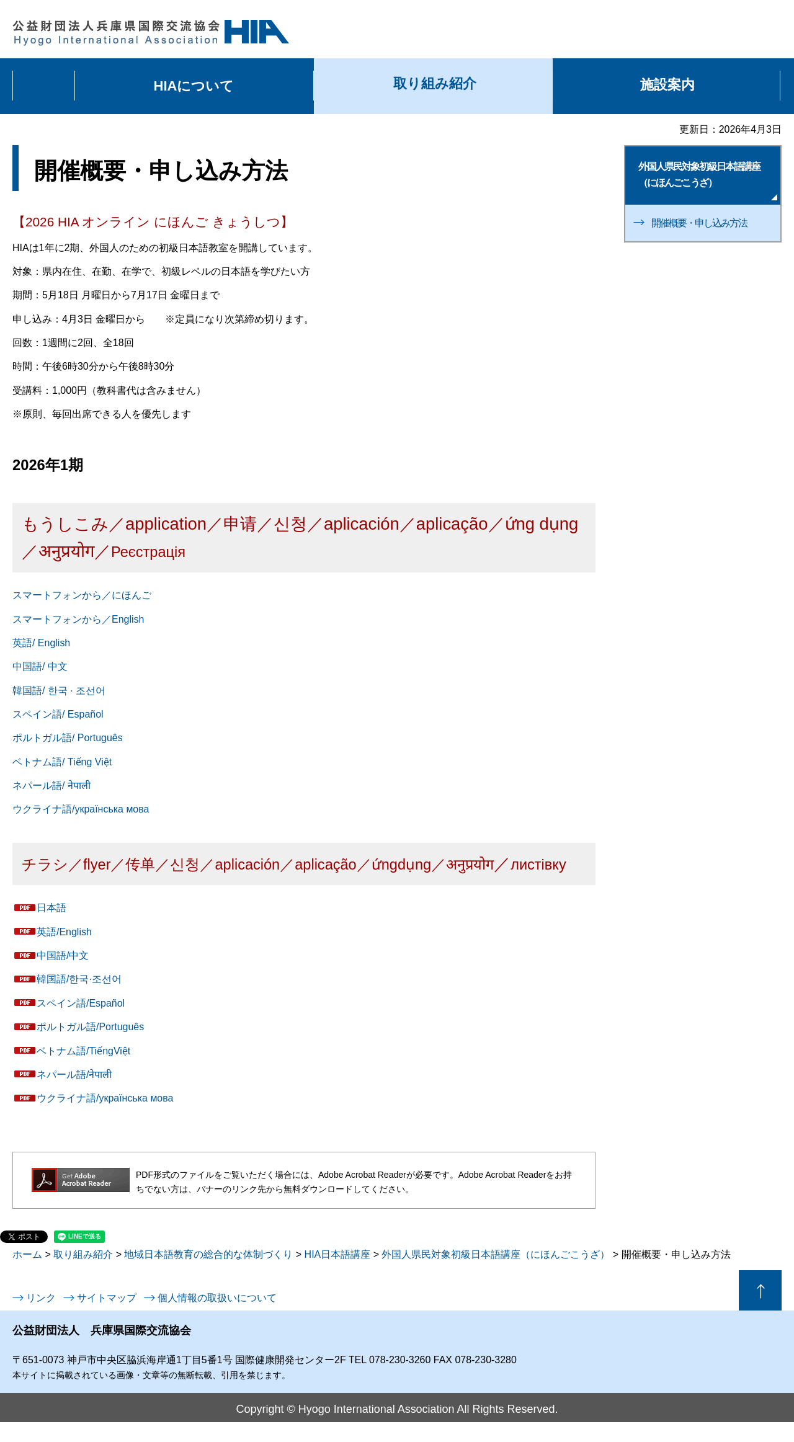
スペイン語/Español (81, 1003)
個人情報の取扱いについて (217, 1298)
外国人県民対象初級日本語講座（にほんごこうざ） (495, 1254)
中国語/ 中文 (40, 666)
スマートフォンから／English (78, 619)
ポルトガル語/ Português (67, 737)
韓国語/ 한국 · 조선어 (58, 690)
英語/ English (41, 643)
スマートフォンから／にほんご (81, 595)
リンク (41, 1298)
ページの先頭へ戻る (760, 1290)
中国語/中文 (63, 955)
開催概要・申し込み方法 (699, 223)
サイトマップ (106, 1298)
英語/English (64, 932)
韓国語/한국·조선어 (79, 979)
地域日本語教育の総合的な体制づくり (208, 1254)
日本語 (51, 907)
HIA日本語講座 (338, 1254)
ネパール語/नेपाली (74, 1074)
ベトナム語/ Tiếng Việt (62, 762)
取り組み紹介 (83, 1254)
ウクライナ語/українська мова (80, 809)
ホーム (27, 1254)
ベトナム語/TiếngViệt (83, 1051)
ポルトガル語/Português (90, 1026)
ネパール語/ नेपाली (51, 785)
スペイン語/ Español (58, 714)
